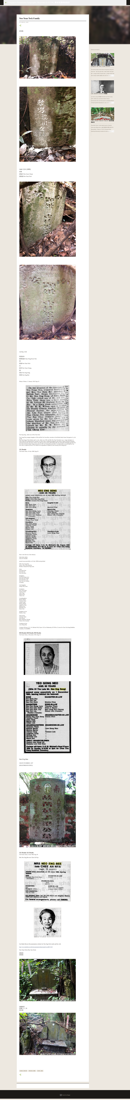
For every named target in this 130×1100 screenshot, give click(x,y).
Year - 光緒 (40, 1070)
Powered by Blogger (65, 1095)
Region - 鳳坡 (32, 1070)
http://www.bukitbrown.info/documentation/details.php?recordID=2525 (36, 947)
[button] (20, 25)
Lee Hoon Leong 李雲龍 (99, 93)
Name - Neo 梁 (23, 1070)
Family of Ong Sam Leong (100, 66)
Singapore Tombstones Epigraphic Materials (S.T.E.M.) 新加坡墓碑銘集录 (39, 2)
